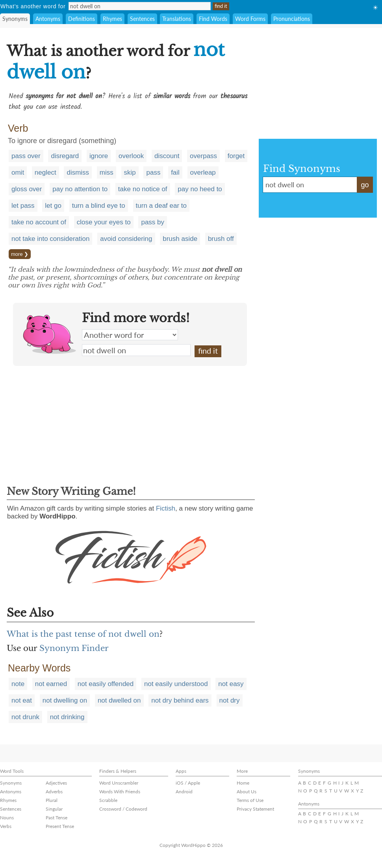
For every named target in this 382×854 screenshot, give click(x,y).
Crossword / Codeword (123, 809)
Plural (51, 800)
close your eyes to (104, 222)
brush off (221, 238)
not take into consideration (50, 238)
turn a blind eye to (98, 205)
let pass (23, 205)
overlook (131, 156)
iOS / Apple (188, 783)
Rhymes (112, 18)
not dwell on (136, 350)
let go (53, 205)
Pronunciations (291, 18)
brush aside (180, 238)
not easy (230, 684)
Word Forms (250, 18)
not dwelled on (119, 700)
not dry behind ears (180, 700)
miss (106, 172)
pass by (152, 222)
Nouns (7, 817)
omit (17, 172)
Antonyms (47, 18)
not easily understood (176, 684)
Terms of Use (250, 800)
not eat (21, 700)
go (365, 185)
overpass (203, 156)
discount (166, 156)
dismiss (78, 172)
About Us (246, 791)
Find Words (213, 18)
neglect (45, 172)
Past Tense (56, 817)
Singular (54, 809)
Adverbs (54, 791)
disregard (65, 156)
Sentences (142, 18)
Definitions (81, 18)
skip (130, 172)
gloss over (26, 189)
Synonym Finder (74, 648)
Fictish (165, 508)
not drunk (25, 717)
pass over (26, 156)
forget (236, 156)
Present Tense (60, 826)
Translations (176, 18)
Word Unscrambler (118, 783)
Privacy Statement (255, 809)
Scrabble (108, 800)
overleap (203, 172)
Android (184, 791)
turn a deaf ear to (161, 205)
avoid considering (126, 238)
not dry (229, 700)
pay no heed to (200, 189)
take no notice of (142, 189)
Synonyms (15, 18)
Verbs (5, 826)
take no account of (38, 222)
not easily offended (106, 684)
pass (153, 172)
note (17, 684)
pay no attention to (80, 189)
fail (175, 172)
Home (243, 783)
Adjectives (56, 783)
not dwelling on (65, 700)
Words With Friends (119, 791)
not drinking (67, 717)
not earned (51, 684)
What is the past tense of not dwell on (83, 634)
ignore (98, 156)
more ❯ (19, 254)
